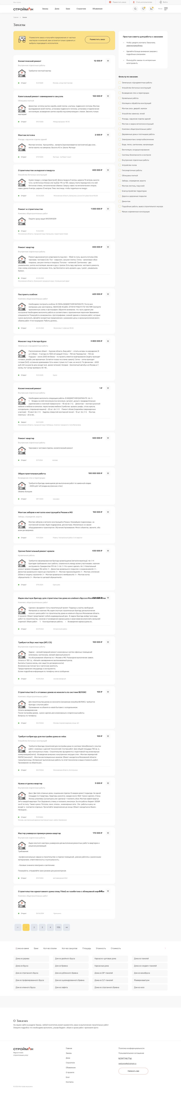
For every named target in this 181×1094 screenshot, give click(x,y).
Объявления (97, 9)
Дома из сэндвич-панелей (145, 966)
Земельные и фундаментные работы (33, 346)
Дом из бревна (61, 966)
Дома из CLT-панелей (104, 980)
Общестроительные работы (32, 473)
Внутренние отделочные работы (31, 65)
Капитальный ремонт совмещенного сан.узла (40, 96)
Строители (81, 9)
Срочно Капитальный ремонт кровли (36, 551)
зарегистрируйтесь (134, 46)
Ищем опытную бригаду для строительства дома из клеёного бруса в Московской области (63, 598)
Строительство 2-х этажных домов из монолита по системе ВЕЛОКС (52, 692)
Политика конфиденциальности (131, 1048)
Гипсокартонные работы (132, 170)
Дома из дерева (22, 958)
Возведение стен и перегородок (31, 478)
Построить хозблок (27, 294)
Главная (15, 17)
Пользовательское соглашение (131, 1053)
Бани (68, 9)
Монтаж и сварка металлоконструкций (138, 124)
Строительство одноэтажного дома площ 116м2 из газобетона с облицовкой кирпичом (61, 891)
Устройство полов (129, 165)
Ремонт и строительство (30, 209)
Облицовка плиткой (26, 101)
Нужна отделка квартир (30, 783)
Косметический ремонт (29, 61)
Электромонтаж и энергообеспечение (138, 139)
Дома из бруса (22, 966)
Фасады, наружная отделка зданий (32, 139)
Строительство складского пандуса (36, 170)
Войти (163, 2)
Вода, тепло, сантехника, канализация (137, 145)
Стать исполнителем (142, 2)
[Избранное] (143, 9)
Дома (57, 9)
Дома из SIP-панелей (104, 973)
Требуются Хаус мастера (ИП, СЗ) (35, 642)
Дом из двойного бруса (65, 958)
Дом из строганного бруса (27, 973)
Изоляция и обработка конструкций (136, 103)
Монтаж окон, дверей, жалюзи (134, 108)
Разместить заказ (117, 2)
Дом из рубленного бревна (66, 973)
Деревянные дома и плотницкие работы (138, 134)
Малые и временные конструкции (136, 212)
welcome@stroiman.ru (127, 1064)
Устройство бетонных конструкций (32, 175)
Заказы (45, 9)
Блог (68, 1077)
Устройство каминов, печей (133, 114)
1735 (58, 927)
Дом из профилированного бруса (30, 980)
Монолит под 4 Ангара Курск (32, 341)
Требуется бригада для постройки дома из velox (42, 736)
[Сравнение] (151, 9)
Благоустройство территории (134, 191)
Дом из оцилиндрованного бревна (69, 980)
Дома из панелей (141, 958)
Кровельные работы (26, 555)
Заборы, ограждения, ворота (30, 517)
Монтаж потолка (26, 135)
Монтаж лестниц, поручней (133, 186)
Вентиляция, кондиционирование (135, 150)
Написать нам (133, 1071)
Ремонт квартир (26, 247)
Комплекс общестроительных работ (33, 213)
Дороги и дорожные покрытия (134, 196)
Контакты (70, 1082)
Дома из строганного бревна (107, 987)
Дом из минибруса (142, 973)
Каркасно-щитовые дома (105, 958)
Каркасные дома (102, 966)
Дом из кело (139, 987)
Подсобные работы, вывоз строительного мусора (142, 206)
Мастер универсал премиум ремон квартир (39, 833)
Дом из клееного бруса (25, 987)
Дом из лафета (61, 987)
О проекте (70, 1072)
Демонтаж (126, 201)
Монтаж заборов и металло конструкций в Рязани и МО (45, 512)
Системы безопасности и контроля (136, 155)
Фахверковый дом (141, 980)
